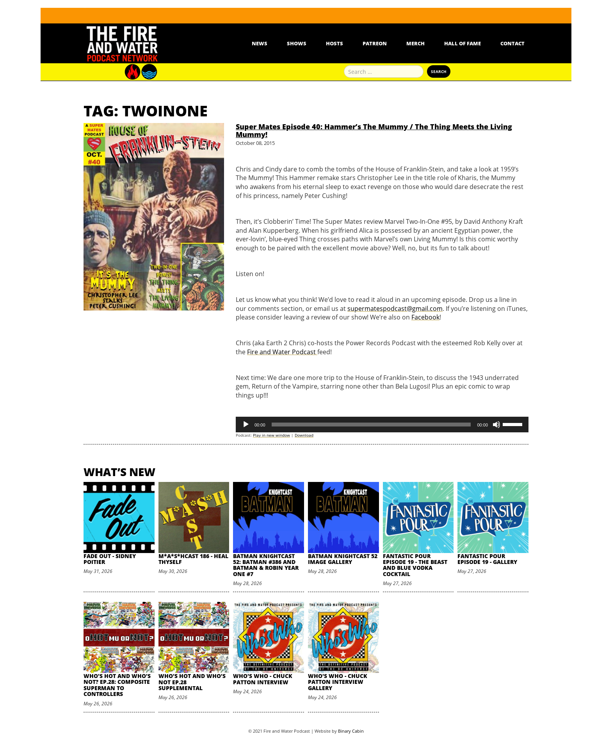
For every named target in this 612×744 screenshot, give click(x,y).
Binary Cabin (351, 731)
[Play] (246, 424)
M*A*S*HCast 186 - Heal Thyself (193, 559)
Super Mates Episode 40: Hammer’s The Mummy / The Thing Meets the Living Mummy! (374, 130)
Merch (415, 43)
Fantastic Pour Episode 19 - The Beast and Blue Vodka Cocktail (415, 565)
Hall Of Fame (462, 43)
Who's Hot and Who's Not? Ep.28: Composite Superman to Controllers (117, 685)
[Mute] (496, 424)
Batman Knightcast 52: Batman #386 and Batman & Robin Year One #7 (266, 565)
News (259, 43)
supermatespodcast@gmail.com (395, 308)
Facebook (425, 317)
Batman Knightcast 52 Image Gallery (342, 559)
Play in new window (271, 435)
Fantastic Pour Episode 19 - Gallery (487, 559)
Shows (296, 43)
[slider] (371, 424)
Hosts (334, 43)
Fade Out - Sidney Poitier (110, 559)
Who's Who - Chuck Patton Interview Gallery (337, 682)
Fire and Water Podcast (282, 352)
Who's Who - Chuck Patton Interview (262, 678)
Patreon (375, 43)
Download (304, 435)
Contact (512, 43)
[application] (382, 424)
